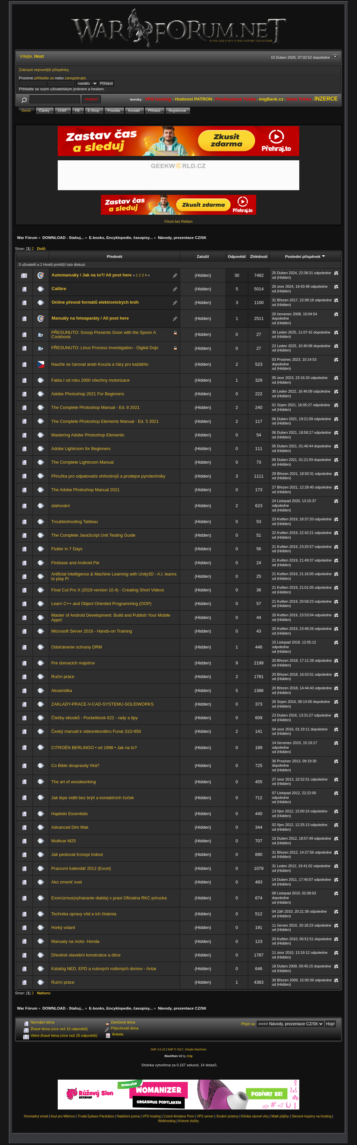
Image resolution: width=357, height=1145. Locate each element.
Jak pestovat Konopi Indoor (77, 854)
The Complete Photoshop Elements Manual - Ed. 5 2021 (105, 421)
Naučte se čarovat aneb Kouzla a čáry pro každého (100, 364)
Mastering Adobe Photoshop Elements (87, 434)
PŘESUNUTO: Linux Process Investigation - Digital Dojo (105, 347)
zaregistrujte (75, 78)
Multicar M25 (63, 840)
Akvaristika (61, 690)
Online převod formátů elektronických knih (95, 302)
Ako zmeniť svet (66, 881)
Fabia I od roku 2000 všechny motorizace (90, 380)
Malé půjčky (280, 1116)
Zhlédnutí (258, 256)
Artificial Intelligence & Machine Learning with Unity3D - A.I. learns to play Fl (114, 576)
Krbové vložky (188, 1121)
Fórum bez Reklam (178, 221)
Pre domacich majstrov (73, 662)
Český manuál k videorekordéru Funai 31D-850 (96, 731)
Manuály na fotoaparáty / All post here (90, 318)
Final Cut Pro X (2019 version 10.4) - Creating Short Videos (107, 589)
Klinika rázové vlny (255, 1116)
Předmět (114, 256)
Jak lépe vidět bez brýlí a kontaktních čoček (92, 797)
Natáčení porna (128, 1116)
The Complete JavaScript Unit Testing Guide (93, 535)
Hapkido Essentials (69, 813)
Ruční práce (63, 676)
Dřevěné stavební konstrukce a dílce (86, 955)
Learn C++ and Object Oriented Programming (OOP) (101, 603)
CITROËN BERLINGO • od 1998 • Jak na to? (94, 747)
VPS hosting (151, 1116)
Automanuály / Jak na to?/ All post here (92, 274)
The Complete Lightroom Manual (82, 462)
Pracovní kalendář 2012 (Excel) (81, 868)
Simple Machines (195, 1049)
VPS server (205, 1116)
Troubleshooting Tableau (74, 521)
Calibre (59, 288)
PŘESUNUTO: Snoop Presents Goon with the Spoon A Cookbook (103, 335)
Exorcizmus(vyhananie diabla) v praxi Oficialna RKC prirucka (109, 897)
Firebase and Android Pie (75, 562)
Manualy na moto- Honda (75, 941)
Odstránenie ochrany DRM (76, 647)
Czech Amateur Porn (179, 1116)
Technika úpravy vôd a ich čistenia (83, 913)
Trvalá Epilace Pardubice (96, 1116)
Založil (203, 256)
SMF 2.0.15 (158, 1049)
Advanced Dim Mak (70, 827)
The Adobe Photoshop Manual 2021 (85, 489)
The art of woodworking (73, 781)
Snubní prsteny (227, 1116)
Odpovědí (237, 256)
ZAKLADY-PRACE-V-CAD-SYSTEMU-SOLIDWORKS (102, 704)
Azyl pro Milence (62, 1116)
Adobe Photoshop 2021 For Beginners (87, 393)
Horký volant (63, 927)
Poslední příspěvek (305, 256)
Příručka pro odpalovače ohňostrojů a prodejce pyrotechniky (108, 476)
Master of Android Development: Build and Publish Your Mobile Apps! (111, 617)
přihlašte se (44, 78)
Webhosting (167, 1121)
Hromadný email (36, 1116)
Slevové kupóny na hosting (311, 1116)
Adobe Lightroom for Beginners (81, 448)
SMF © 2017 (175, 1049)
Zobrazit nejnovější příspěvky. (44, 69)
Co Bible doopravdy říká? (75, 765)
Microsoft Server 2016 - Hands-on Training (91, 631)
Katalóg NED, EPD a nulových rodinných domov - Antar (104, 968)
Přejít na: (248, 1024)
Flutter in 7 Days (67, 548)
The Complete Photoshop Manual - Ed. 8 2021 (95, 407)
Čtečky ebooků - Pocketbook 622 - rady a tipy (94, 717)
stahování (60, 505)
